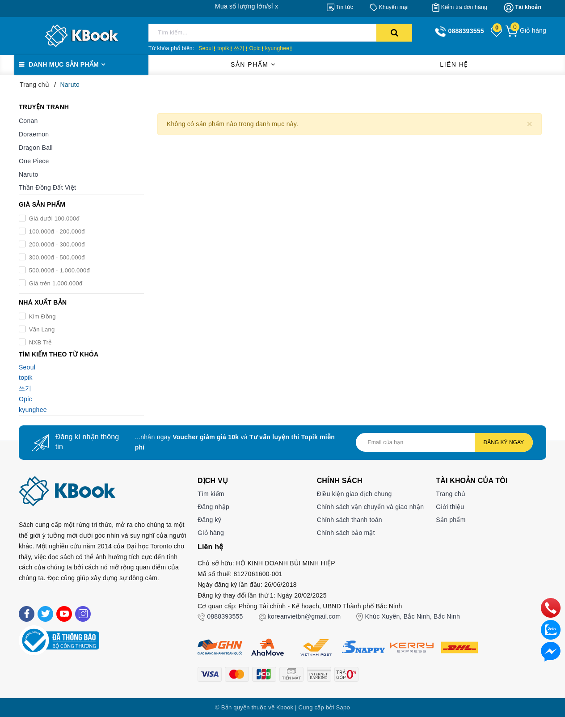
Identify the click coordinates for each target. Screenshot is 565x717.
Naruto (28, 174)
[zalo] (551, 629)
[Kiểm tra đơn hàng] (459, 7)
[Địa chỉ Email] (444, 442)
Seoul (205, 48)
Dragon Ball (36, 147)
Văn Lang (41, 329)
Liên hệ (454, 64)
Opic (255, 48)
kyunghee (277, 48)
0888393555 (225, 616)
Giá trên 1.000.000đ (55, 283)
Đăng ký (209, 519)
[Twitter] (45, 614)
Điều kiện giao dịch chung (354, 493)
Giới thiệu (450, 506)
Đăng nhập (213, 506)
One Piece (34, 161)
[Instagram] (83, 614)
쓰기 (239, 48)
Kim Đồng (41, 316)
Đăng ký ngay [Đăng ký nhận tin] (504, 442)
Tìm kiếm (211, 493)
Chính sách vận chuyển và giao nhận (370, 506)
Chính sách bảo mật (346, 532)
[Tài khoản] (522, 7)
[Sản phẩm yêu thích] (497, 31)
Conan (28, 120)
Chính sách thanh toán (349, 519)
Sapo (343, 707)
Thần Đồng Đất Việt (47, 187)
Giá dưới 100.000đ (53, 218)
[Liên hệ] (551, 651)
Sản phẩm (253, 64)
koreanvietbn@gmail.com (304, 616)
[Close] (529, 124)
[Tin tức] (340, 7)
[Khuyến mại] (389, 7)
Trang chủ (450, 493)
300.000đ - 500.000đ (56, 257)
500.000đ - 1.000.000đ (58, 270)
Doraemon (34, 134)
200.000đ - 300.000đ (56, 244)
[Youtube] (64, 614)
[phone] (551, 607)
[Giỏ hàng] (526, 30)
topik (223, 48)
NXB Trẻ (39, 342)
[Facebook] (26, 614)
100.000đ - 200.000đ (56, 231)
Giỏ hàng (211, 532)
